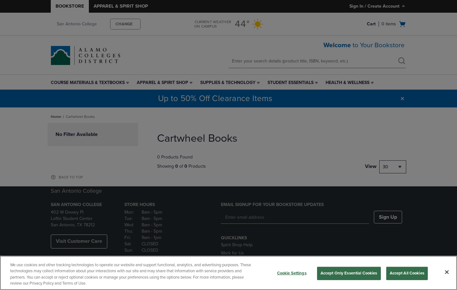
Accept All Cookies (407, 273)
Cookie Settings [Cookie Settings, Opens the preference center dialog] (292, 273)
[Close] (447, 272)
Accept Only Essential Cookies (349, 273)
